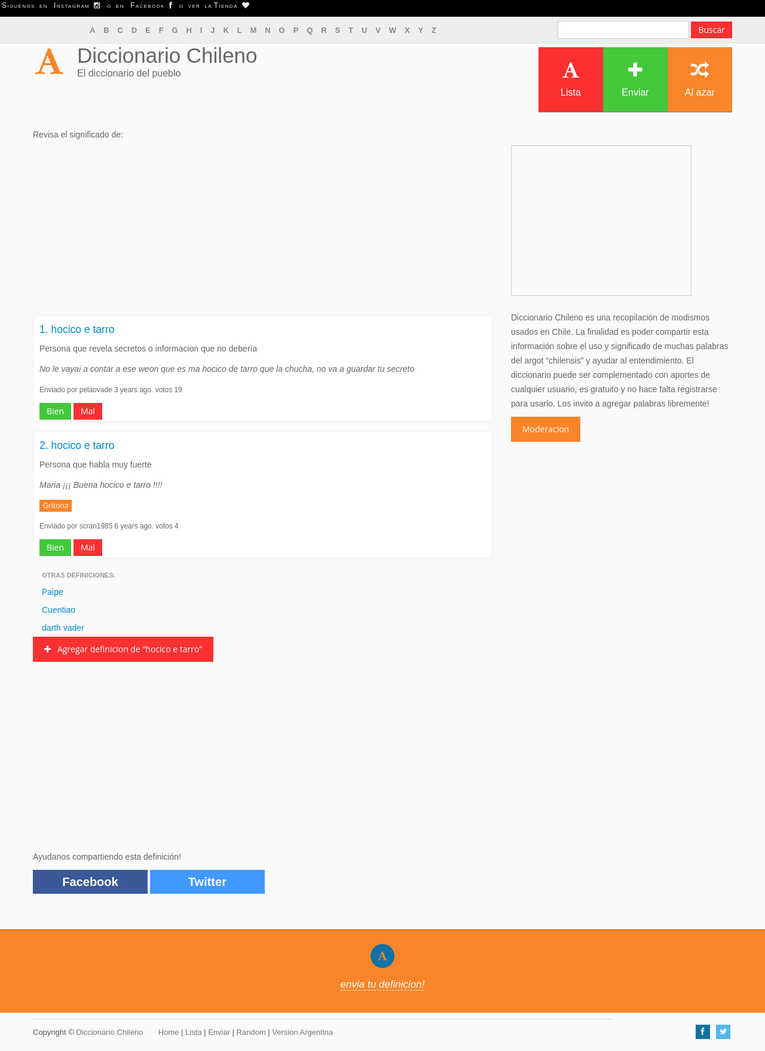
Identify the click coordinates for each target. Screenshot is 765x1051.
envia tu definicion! (383, 984)
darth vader (63, 628)
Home (168, 1032)
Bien (55, 411)
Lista (571, 79)
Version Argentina (302, 1032)
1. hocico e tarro (76, 329)
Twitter (207, 881)
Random (251, 1032)
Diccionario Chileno (167, 55)
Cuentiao (58, 610)
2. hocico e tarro (76, 445)
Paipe (52, 592)
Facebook (90, 881)
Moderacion (545, 429)
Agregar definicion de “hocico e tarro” (123, 649)
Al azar (700, 79)
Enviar (635, 79)
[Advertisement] (263, 231)
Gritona (55, 505)
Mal (88, 411)
